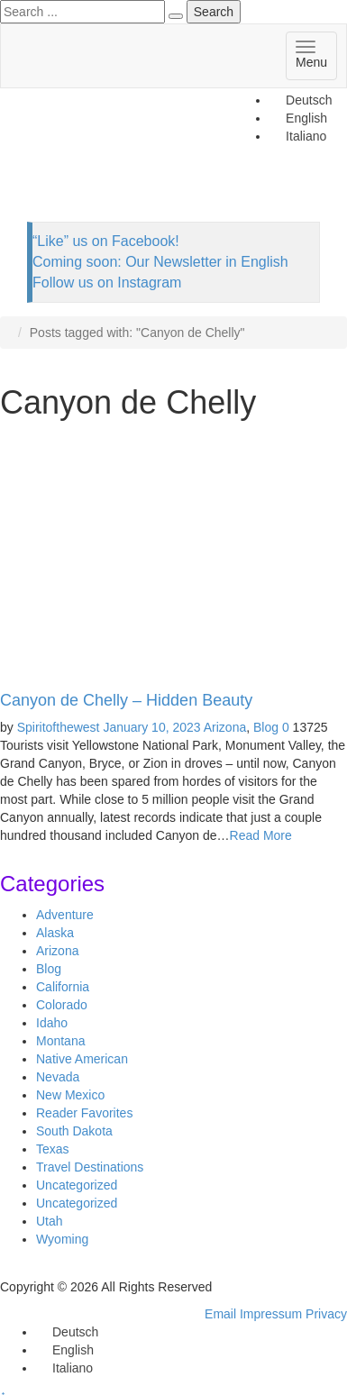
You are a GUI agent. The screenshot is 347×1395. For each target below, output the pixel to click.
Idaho (52, 1023)
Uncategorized (76, 1185)
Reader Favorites (84, 1113)
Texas (52, 1149)
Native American (82, 1059)
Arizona (225, 727)
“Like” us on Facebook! (105, 241)
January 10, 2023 (151, 727)
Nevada (57, 1077)
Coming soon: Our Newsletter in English (160, 261)
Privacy (326, 1314)
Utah (49, 1221)
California (62, 987)
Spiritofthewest (58, 727)
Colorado (61, 1005)
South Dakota (74, 1131)
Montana (60, 1041)
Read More (261, 835)
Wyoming (62, 1239)
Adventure (65, 914)
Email (220, 1314)
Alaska (55, 932)
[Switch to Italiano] (64, 1368)
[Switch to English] (65, 1350)
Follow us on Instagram (106, 282)
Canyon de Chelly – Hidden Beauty (126, 700)
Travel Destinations (89, 1167)
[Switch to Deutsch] (300, 100)
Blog (266, 727)
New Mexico (70, 1095)
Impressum (271, 1314)
